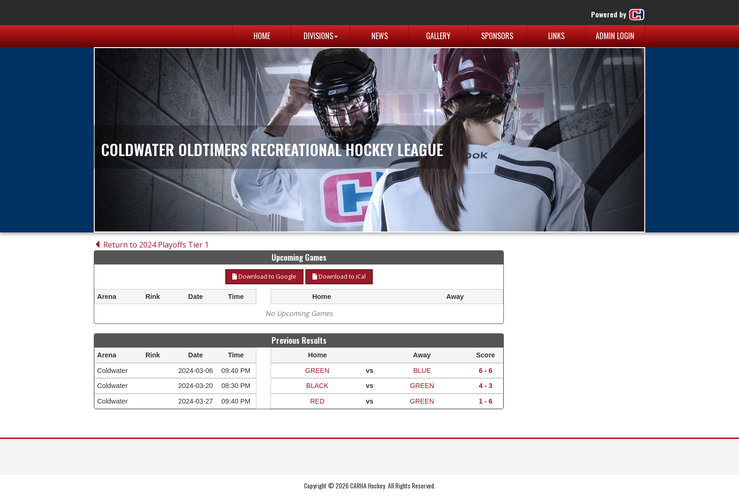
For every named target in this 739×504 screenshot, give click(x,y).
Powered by (618, 14)
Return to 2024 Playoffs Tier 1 (151, 245)
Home (262, 35)
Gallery (438, 35)
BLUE (422, 370)
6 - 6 (486, 370)
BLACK (317, 385)
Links (556, 35)
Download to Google (264, 276)
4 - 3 (486, 385)
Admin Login (615, 35)
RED (317, 401)
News (379, 35)
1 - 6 (486, 401)
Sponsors (497, 35)
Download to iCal (339, 276)
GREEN (317, 370)
